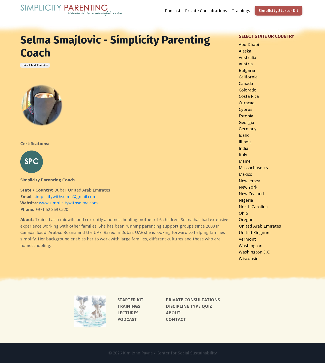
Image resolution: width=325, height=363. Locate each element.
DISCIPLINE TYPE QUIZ (189, 306)
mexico (245, 174)
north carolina (253, 206)
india (243, 148)
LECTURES (127, 312)
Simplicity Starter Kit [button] (279, 10)
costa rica (249, 96)
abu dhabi (249, 44)
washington (250, 245)
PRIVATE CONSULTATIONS (193, 299)
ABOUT (173, 312)
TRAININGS (128, 306)
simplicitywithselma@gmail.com (65, 196)
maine (245, 161)
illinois (245, 141)
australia (247, 57)
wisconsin (248, 258)
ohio (243, 213)
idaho (244, 135)
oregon (246, 219)
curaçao (247, 102)
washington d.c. (255, 252)
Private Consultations (206, 10)
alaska (245, 51)
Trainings (241, 10)
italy (243, 154)
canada (246, 83)
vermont (247, 239)
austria (246, 63)
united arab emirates (35, 65)
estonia (246, 116)
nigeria (246, 200)
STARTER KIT (130, 299)
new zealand (251, 193)
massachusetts (253, 167)
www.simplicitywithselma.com (68, 202)
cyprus (245, 109)
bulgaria (247, 70)
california (248, 77)
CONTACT (176, 319)
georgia (246, 122)
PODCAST (127, 319)
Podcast (173, 10)
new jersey (249, 180)
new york (248, 187)
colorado (247, 90)
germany (247, 128)
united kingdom (255, 232)
